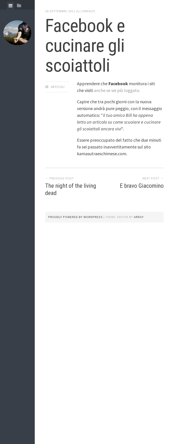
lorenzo (88, 11)
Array (139, 217)
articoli (58, 87)
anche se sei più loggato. (117, 90)
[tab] (10, 5)
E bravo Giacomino (142, 185)
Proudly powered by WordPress (75, 217)
